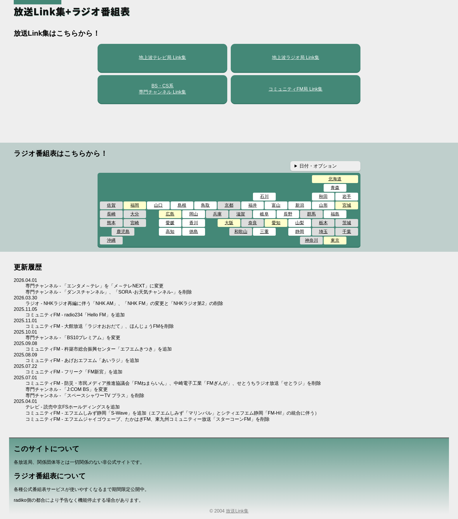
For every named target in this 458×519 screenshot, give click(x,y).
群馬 (311, 213)
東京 (335, 240)
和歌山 (240, 231)
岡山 (193, 213)
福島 (335, 213)
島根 (182, 205)
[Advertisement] (229, 123)
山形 (323, 205)
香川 (193, 222)
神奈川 (311, 240)
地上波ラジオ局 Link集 (295, 57)
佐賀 (111, 205)
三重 (264, 231)
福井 (252, 205)
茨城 (346, 222)
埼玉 (323, 231)
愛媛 (170, 222)
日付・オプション (318, 165)
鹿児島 (123, 231)
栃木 (323, 222)
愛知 (276, 222)
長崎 (111, 213)
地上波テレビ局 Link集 (162, 57)
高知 (170, 231)
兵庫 (217, 213)
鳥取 (205, 205)
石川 (264, 196)
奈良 (252, 222)
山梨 (299, 222)
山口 (158, 205)
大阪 (229, 222)
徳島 (193, 231)
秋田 (323, 196)
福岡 (134, 205)
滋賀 (240, 213)
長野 (288, 213)
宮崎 (134, 222)
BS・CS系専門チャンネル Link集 (162, 88)
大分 (134, 213)
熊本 (111, 222)
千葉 (346, 231)
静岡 (299, 231)
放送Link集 (237, 510)
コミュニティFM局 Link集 (295, 89)
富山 (276, 205)
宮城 (346, 205)
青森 (335, 187)
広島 (170, 213)
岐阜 (264, 213)
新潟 (299, 205)
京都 (229, 205)
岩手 (346, 196)
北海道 (334, 178)
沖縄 (111, 240)
